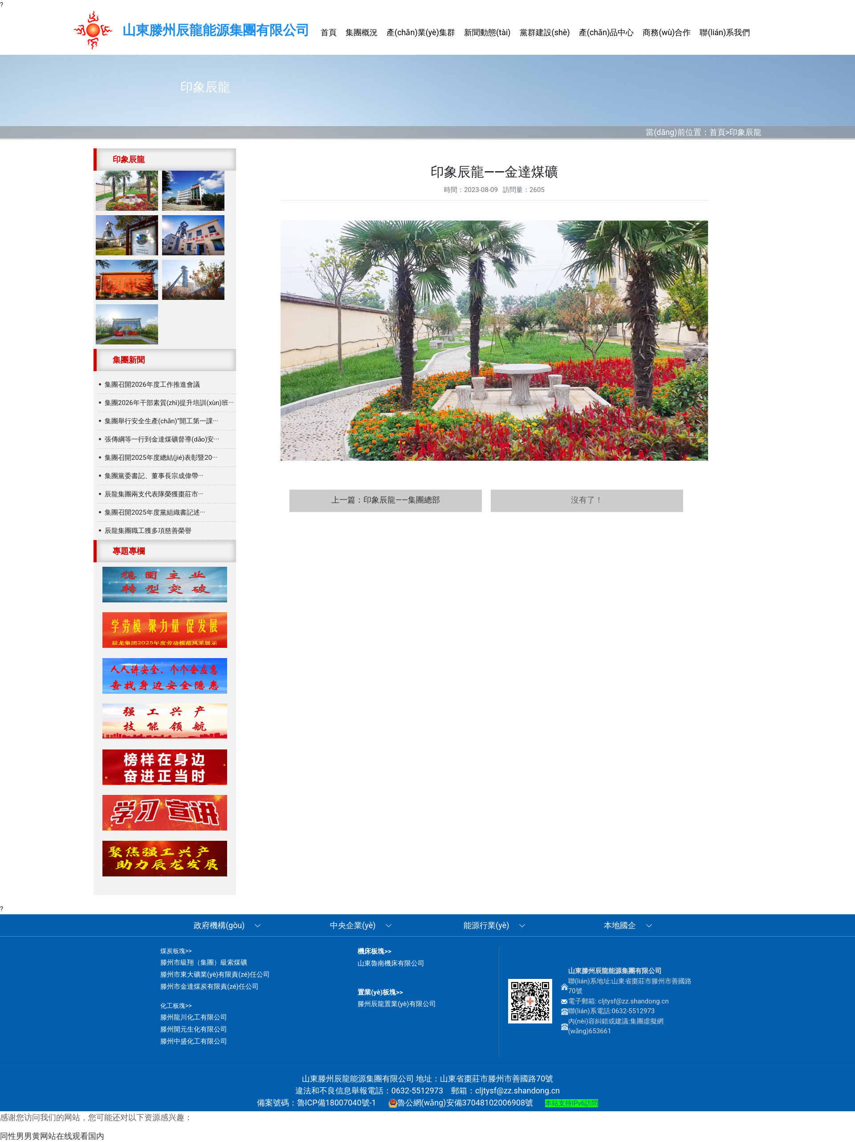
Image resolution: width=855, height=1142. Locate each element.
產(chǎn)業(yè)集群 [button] (421, 32)
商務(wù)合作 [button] (667, 32)
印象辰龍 (745, 132)
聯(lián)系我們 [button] (725, 32)
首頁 (717, 132)
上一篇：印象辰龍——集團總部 (385, 499)
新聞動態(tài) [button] (487, 32)
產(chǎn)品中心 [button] (606, 32)
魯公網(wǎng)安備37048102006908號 (460, 1102)
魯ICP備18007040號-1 (336, 1102)
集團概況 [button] (362, 32)
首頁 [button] (329, 32)
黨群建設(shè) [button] (545, 32)
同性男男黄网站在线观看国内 (52, 1136)
